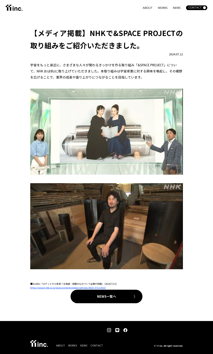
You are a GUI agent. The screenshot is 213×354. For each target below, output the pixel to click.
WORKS (163, 8)
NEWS (177, 8)
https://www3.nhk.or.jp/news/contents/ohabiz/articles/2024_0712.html (68, 287)
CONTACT (195, 7)
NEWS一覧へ (106, 296)
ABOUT (148, 8)
